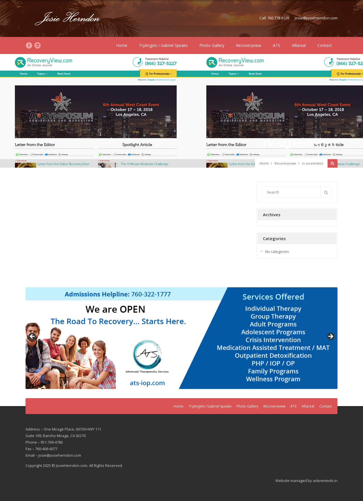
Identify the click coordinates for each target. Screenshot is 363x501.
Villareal (299, 45)
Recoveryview (248, 45)
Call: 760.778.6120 (274, 17)
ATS (276, 45)
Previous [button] (32, 336)
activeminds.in (325, 480)
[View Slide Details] (181, 338)
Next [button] (330, 336)
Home (121, 45)
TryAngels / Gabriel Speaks (163, 45)
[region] (181, 338)
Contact (324, 45)
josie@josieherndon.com (316, 17)
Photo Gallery (211, 45)
